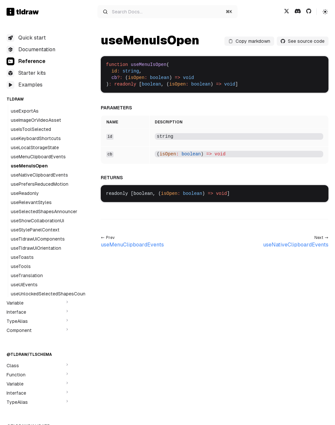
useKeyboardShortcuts (36, 138)
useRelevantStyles (31, 202)
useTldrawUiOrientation (36, 248)
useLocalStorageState (35, 147)
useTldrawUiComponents (38, 239)
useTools (21, 266)
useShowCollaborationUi (37, 220)
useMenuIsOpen (29, 165)
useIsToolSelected (31, 129)
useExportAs (25, 111)
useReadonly (25, 193)
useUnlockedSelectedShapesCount (49, 293)
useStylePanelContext (35, 229)
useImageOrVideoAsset (36, 120)
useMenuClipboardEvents (38, 156)
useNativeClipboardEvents (39, 175)
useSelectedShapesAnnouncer (44, 211)
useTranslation (27, 275)
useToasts (22, 257)
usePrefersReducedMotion (39, 184)
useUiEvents (24, 284)
